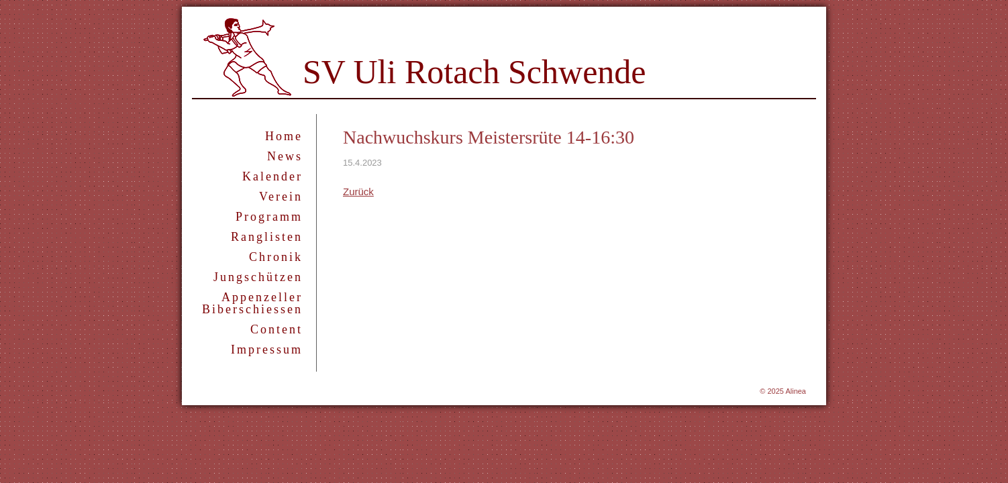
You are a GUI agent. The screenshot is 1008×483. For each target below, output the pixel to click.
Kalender (272, 176)
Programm (269, 216)
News (285, 156)
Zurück (358, 191)
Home (284, 136)
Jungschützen (258, 277)
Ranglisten (267, 237)
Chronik (276, 257)
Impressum (267, 349)
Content (276, 329)
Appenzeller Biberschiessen (252, 303)
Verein (281, 196)
